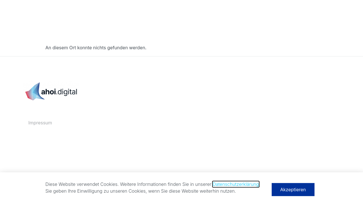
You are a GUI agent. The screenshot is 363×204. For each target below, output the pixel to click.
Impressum (40, 123)
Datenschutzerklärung (236, 185)
